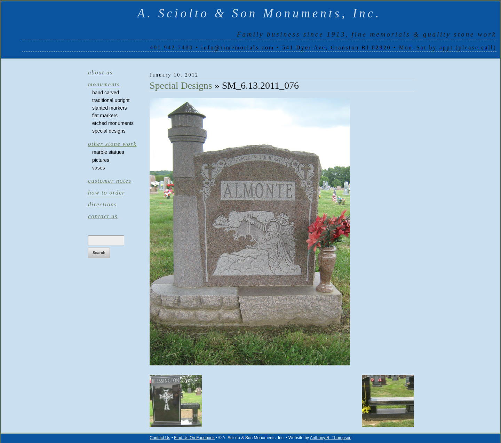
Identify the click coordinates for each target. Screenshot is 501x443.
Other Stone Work (112, 144)
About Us (100, 72)
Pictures (100, 160)
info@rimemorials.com (237, 47)
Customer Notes (110, 180)
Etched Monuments (113, 123)
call (487, 47)
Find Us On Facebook (194, 437)
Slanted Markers (109, 108)
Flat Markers (105, 115)
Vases (98, 168)
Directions (102, 204)
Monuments (104, 84)
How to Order (106, 192)
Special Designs (109, 131)
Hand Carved (105, 92)
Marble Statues (108, 152)
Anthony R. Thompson (330, 437)
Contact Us (103, 216)
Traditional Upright (110, 100)
